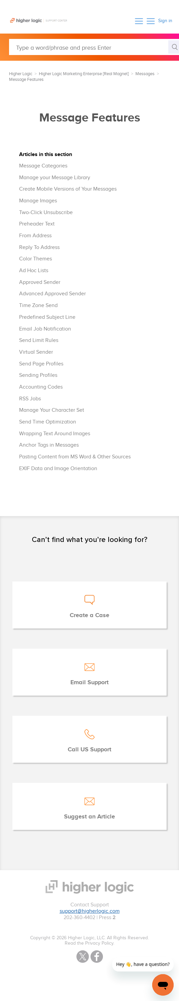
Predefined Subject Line (47, 317)
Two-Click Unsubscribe (46, 212)
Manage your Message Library (54, 177)
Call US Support (89, 749)
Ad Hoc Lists (33, 270)
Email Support (89, 682)
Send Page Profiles (41, 364)
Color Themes (35, 259)
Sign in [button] (165, 20)
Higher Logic (20, 74)
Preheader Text (37, 224)
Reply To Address (39, 247)
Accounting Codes (41, 387)
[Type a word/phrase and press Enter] (94, 47)
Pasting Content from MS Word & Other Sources (75, 457)
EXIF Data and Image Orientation (58, 468)
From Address (35, 236)
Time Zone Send (38, 305)
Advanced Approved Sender (52, 294)
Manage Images (38, 201)
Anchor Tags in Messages (49, 445)
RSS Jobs (30, 399)
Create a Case (89, 615)
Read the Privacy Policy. (89, 943)
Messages (145, 74)
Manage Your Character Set (51, 410)
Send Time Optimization (47, 422)
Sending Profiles (38, 375)
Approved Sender (39, 282)
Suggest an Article (89, 816)
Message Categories (43, 166)
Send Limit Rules (38, 340)
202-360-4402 (79, 917)
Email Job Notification (45, 329)
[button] (139, 21)
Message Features (26, 79)
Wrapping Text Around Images (54, 434)
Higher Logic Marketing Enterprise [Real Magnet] (84, 74)
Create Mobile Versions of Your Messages (68, 189)
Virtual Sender (36, 352)
